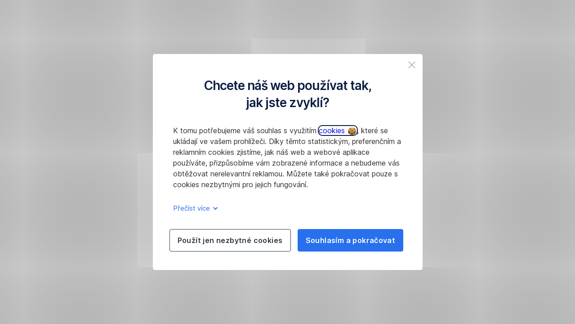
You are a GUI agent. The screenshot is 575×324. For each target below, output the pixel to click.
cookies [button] (337, 130)
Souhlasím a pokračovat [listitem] (351, 240)
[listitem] (411, 64)
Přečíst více (194, 208)
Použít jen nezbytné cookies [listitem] (230, 240)
